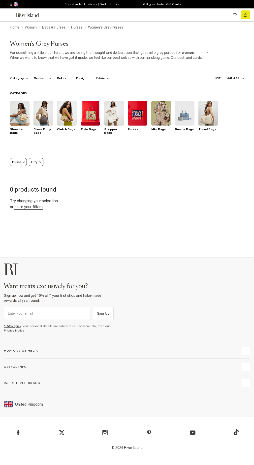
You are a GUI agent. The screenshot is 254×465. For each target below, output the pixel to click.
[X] (62, 432)
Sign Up (103, 313)
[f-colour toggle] (64, 78)
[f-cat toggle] (19, 78)
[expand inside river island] (246, 383)
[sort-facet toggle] (228, 78)
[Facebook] (18, 432)
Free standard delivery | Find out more (92, 4)
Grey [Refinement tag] (36, 162)
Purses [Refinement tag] (18, 162)
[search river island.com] (225, 15)
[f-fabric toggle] (102, 78)
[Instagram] (105, 432)
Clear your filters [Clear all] (28, 206)
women (188, 53)
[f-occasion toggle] (43, 78)
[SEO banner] (109, 55)
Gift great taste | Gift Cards (162, 4)
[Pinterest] (149, 432)
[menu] (8, 15)
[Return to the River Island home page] (31, 15)
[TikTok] (236, 432)
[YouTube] (192, 432)
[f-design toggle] (83, 78)
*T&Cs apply (12, 326)
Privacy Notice (14, 330)
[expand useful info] (246, 367)
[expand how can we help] (246, 351)
